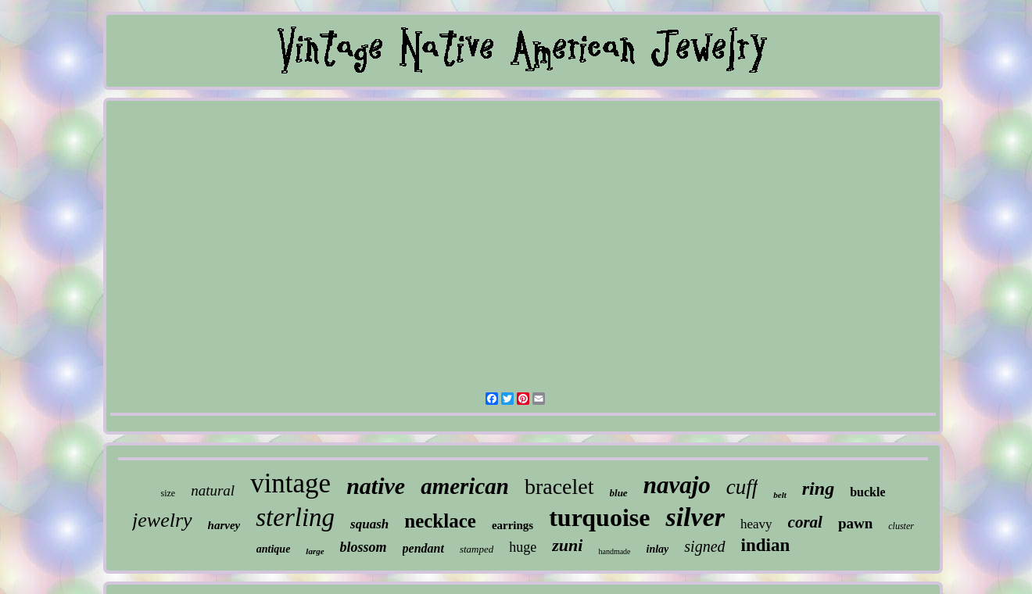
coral (805, 522)
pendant (423, 548)
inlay (658, 549)
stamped (476, 549)
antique (273, 549)
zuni (567, 545)
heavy (756, 524)
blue (619, 493)
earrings (512, 525)
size (168, 493)
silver (695, 517)
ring (818, 488)
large (315, 551)
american (465, 486)
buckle (867, 492)
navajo (677, 485)
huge (522, 547)
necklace (440, 520)
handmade (614, 551)
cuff (742, 487)
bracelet (559, 486)
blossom (363, 547)
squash (369, 524)
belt (780, 494)
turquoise (599, 517)
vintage (290, 483)
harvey (224, 525)
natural (213, 490)
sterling (295, 517)
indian (765, 545)
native (375, 486)
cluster (901, 526)
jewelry (162, 520)
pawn (855, 523)
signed (704, 546)
